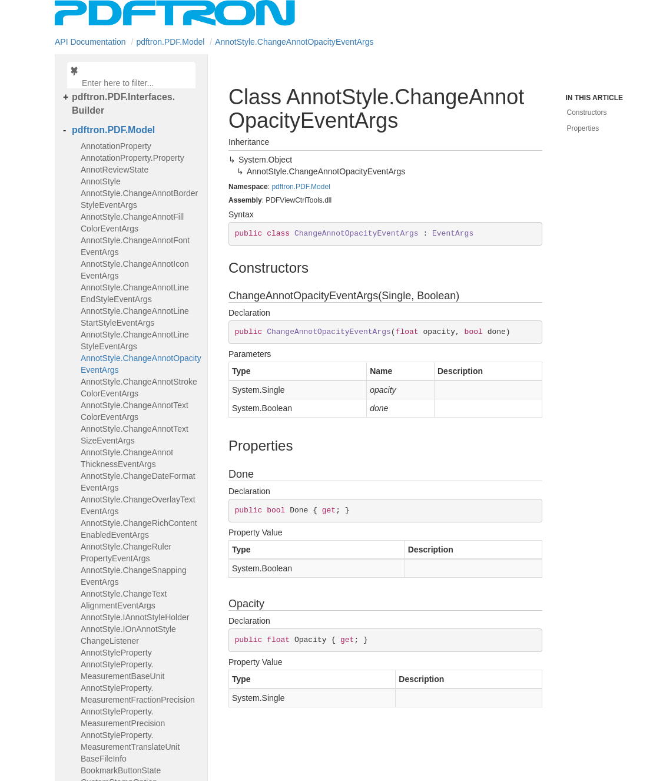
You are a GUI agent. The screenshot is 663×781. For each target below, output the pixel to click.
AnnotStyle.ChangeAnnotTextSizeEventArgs (134, 434)
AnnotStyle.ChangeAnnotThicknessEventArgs (127, 458)
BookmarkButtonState (121, 770)
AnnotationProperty (116, 146)
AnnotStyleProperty (116, 652)
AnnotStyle (101, 181)
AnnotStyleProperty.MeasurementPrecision (123, 717)
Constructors (587, 112)
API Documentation (90, 42)
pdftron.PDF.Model (170, 42)
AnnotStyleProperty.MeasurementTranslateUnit (130, 741)
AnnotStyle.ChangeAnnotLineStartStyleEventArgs (135, 316)
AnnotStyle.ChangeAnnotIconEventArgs (135, 269)
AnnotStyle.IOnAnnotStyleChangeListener (128, 635)
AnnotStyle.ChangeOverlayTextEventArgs (138, 505)
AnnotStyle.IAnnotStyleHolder (135, 617)
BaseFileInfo (104, 758)
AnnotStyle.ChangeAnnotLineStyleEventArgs (135, 340)
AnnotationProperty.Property (132, 158)
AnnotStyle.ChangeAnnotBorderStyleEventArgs (139, 199)
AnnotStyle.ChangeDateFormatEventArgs (138, 481)
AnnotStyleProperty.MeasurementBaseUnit (122, 670)
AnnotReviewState (114, 169)
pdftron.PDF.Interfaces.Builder (123, 103)
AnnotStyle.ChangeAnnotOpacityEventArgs (294, 42)
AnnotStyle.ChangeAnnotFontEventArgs (135, 246)
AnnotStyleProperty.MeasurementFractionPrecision (138, 693)
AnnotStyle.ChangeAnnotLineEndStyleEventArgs (135, 293)
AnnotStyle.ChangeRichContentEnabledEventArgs (139, 529)
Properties (583, 128)
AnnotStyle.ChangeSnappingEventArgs (134, 576)
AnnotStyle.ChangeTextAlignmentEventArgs (124, 599)
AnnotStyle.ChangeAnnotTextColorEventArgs (134, 411)
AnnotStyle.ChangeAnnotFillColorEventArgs (132, 222)
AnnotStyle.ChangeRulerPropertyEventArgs (126, 552)
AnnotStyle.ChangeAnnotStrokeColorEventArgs (139, 387)
